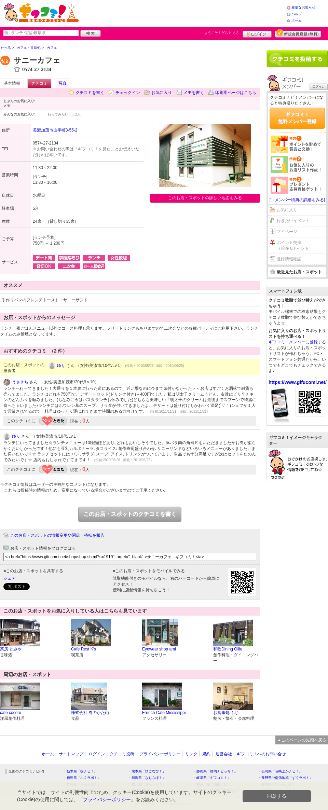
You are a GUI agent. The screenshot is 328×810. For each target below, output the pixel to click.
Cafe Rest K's (83, 649)
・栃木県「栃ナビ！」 (80, 771)
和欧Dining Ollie (227, 649)
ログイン (257, 33)
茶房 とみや (11, 649)
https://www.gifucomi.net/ (298, 382)
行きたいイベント (293, 220)
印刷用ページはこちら (235, 92)
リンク (191, 754)
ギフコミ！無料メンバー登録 (297, 118)
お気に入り (161, 92)
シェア (9, 578)
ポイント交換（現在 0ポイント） (295, 245)
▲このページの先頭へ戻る (301, 740)
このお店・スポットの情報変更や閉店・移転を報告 (57, 535)
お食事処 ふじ (226, 712)
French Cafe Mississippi (164, 712)
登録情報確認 (289, 259)
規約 (206, 754)
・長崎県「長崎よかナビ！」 (280, 771)
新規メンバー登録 (298, 33)
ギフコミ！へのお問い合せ (261, 754)
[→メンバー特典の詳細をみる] (297, 199)
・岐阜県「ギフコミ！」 (212, 778)
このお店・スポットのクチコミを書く (129, 514)
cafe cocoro (10, 712)
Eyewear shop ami (159, 649)
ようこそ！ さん (222, 33)
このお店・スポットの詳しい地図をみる (205, 197)
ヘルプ (296, 14)
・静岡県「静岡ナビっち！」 (215, 771)
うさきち (20, 382)
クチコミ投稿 (122, 754)
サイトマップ (71, 754)
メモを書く (193, 92)
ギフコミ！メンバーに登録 (293, 342)
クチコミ (39, 83)
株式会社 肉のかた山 (90, 712)
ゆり (61, 365)
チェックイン (127, 92)
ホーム (296, 20)
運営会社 (224, 754)
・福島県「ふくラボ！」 (82, 778)
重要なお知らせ (303, 7)
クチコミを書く (90, 92)
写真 (62, 83)
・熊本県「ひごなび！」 (147, 771)
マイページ (287, 231)
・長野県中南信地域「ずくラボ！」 (285, 778)
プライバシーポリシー (159, 754)
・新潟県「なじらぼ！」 (147, 778)
